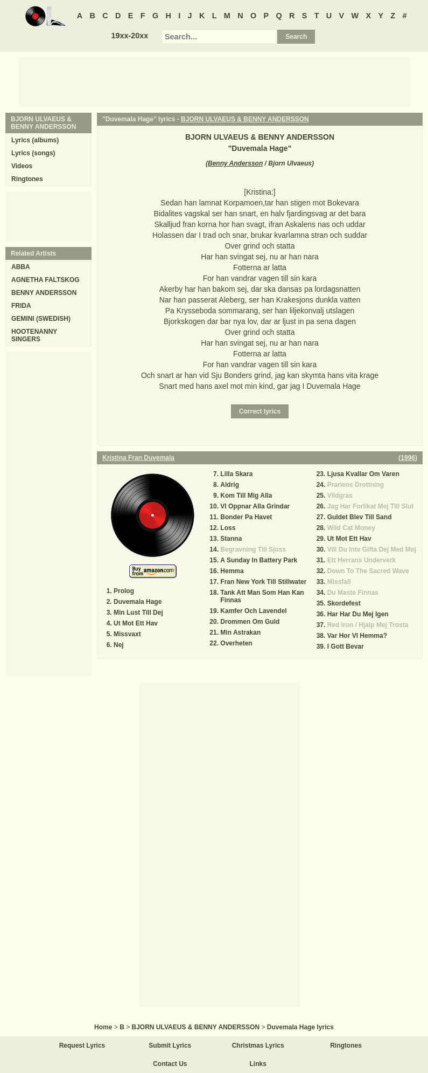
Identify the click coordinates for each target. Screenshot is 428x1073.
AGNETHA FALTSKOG (45, 280)
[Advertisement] (214, 81)
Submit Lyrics (170, 1045)
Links (258, 1064)
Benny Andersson (235, 163)
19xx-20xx (129, 35)
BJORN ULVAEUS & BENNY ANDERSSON (245, 119)
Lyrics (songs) (33, 153)
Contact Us (170, 1064)
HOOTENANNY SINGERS (34, 335)
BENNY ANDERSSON (43, 293)
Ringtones (27, 179)
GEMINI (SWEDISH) (41, 318)
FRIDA (21, 305)
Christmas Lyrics (258, 1045)
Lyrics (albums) (35, 140)
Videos (21, 166)
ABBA (20, 267)
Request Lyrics (82, 1045)
